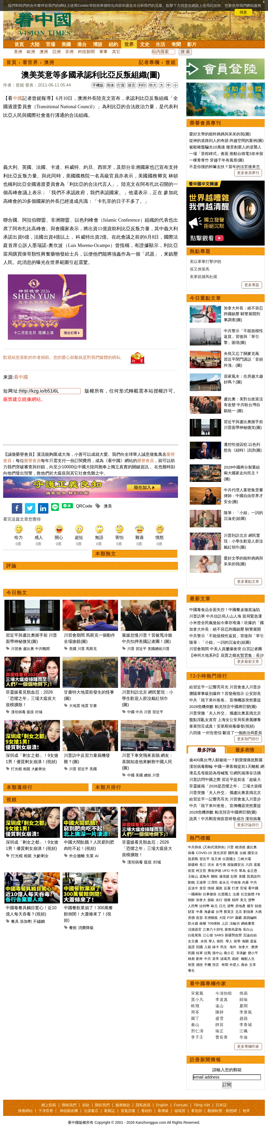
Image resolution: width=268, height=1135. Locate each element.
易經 (236, 959)
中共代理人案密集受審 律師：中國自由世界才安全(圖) (243, 496)
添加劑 (26, 921)
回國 (199, 947)
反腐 (227, 888)
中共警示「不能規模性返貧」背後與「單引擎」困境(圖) (243, 337)
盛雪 (219, 1018)
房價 (191, 918)
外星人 (235, 965)
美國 (66, 44)
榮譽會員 (32, 460)
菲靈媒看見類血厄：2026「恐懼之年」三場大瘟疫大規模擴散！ (31, 698)
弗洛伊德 (214, 871)
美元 (243, 900)
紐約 (113, 44)
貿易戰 (193, 859)
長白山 (248, 929)
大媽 (258, 912)
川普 (81, 649)
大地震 (74, 706)
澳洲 (44, 51)
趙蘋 (243, 1018)
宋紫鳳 (197, 993)
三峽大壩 (244, 859)
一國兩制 (195, 894)
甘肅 (93, 706)
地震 (84, 706)
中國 (18, 98)
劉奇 (199, 959)
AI (97, 856)
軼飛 (195, 1006)
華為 (242, 871)
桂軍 (199, 953)
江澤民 (213, 882)
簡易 (243, 993)
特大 (153, 85)
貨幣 (251, 900)
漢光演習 (220, 853)
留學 (237, 941)
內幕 (245, 882)
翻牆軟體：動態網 (222, 1111)
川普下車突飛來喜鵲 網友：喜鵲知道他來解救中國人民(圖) (147, 761)
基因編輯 (250, 918)
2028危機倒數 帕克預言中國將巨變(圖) (223, 706)
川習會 (16, 649)
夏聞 (243, 1006)
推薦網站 (25, 1111)
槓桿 (235, 900)
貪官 (202, 888)
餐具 (15, 921)
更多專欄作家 (248, 1046)
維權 (202, 923)
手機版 (97, 85)
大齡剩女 (38, 769)
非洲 (69, 51)
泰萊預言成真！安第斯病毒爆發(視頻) (222, 726)
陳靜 (219, 1012)
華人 (212, 941)
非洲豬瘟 (211, 918)
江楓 (243, 1031)
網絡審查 (248, 923)
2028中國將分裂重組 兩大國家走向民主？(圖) (242, 473)
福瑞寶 (179, 1111)
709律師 (214, 923)
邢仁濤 (197, 1031)
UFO (226, 871)
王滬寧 (201, 882)
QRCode (84, 506)
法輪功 (235, 923)
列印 (142, 85)
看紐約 (146, 1111)
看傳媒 (163, 1111)
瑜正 (219, 1031)
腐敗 (219, 888)
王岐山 (193, 876)
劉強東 (248, 912)
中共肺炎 (195, 847)
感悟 (199, 965)
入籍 (207, 947)
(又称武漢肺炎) (214, 847)
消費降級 (86, 927)
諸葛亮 (225, 959)
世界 (129, 44)
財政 (258, 906)
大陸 (35, 44)
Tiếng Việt (201, 1105)
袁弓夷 (221, 865)
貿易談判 (254, 876)
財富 (191, 912)
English (162, 1105)
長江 (202, 865)
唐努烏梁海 (233, 929)
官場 (50, 44)
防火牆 (193, 923)
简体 (110, 85)
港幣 (230, 906)
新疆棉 (193, 865)
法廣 (236, 894)
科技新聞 (86, 51)
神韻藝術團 (69, 1111)
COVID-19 (204, 853)
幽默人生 (248, 959)
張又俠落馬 (199, 269)
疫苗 (191, 871)
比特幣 (204, 906)
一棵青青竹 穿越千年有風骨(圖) (216, 160)
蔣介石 (229, 953)
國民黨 (233, 853)
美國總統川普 (159, 649)
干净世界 (45, 1111)
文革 (252, 965)
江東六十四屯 (213, 929)
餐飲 (73, 927)
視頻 (11, 799)
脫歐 (211, 900)
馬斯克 (91, 649)
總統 (147, 775)
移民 (220, 941)
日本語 (221, 1105)
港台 (82, 44)
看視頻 (196, 1111)
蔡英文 (229, 912)
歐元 (214, 906)
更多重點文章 (248, 581)
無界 (246, 1111)
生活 (160, 44)
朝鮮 (191, 900)
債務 (227, 900)
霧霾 (238, 918)
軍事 (103, 51)
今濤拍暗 (223, 993)
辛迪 (243, 1037)
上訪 (224, 923)
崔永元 (224, 882)
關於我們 (102, 1105)
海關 (245, 941)
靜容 (219, 1024)
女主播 (193, 941)
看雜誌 (109, 1111)
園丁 (195, 1018)
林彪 (191, 959)
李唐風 (245, 1012)
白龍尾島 (195, 935)
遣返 (253, 941)
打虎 (235, 888)
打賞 (121, 85)
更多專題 (251, 285)
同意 (243, 12)
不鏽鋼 (39, 921)
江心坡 (208, 935)
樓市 (250, 906)
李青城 (245, 1024)
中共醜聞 (42, 649)
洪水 (211, 865)
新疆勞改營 (233, 935)
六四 (248, 865)
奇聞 (176, 44)
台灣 (219, 912)
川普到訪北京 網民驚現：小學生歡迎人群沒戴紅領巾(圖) (147, 698)
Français (181, 1105)
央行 (219, 900)
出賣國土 (229, 859)
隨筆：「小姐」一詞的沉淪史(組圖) (220, 642)
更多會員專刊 (248, 173)
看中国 (46, 23)
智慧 (191, 965)
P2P (230, 918)
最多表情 (244, 750)
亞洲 (56, 51)
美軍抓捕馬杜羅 (203, 276)
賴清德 (240, 847)
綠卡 (215, 947)
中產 (199, 912)
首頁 (19, 44)
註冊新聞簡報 (205, 1059)
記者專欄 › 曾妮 (157, 62)
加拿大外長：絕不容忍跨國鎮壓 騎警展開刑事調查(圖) (243, 314)
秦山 (195, 1024)
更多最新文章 (248, 661)
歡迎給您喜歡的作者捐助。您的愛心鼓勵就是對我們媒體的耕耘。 (64, 357)
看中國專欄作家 (208, 983)
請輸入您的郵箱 (227, 1070)
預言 (216, 965)
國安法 (253, 853)
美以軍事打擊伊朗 (205, 261)
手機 (207, 965)
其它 (116, 51)
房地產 (240, 906)
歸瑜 (243, 999)
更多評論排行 (248, 825)
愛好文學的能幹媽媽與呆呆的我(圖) (220, 134)
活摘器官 (195, 929)
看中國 (21, 377)
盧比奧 (28, 649)
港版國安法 (235, 865)
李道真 (221, 999)
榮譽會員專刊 (205, 123)
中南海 (236, 882)
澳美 (108, 506)
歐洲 (31, 51)
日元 (222, 906)
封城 (38, 712)
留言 (131, 85)
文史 (144, 44)
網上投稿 (48, 1105)
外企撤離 (77, 856)
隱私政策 (143, 1105)
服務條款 (122, 1105)
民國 (191, 953)
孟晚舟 (204, 876)
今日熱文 (16, 592)
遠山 (219, 1006)
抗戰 (207, 953)
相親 (26, 769)
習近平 (141, 649)
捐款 (86, 1105)
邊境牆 (224, 876)
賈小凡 (197, 999)
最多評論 (206, 750)
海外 (233, 947)
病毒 (191, 853)
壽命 (244, 965)
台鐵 (242, 853)
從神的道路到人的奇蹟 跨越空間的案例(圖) (226, 140)
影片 (192, 44)
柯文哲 (201, 871)
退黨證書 (128, 1111)
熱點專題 (200, 251)
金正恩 (252, 871)
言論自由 (250, 935)
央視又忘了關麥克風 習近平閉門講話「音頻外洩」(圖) (243, 359)
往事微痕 (209, 894)
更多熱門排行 (248, 739)
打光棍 (16, 769)
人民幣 (193, 906)
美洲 (18, 51)
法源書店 (91, 1111)
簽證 (191, 947)
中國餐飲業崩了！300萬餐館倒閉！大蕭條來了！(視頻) (88, 914)
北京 (238, 912)
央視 (203, 941)
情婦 (211, 888)
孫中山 (217, 953)
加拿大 (201, 900)
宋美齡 (241, 953)
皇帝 (215, 959)
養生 (191, 970)
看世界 (30, 62)
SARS (219, 935)
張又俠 (216, 859)
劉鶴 (191, 882)
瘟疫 (30, 712)
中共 (139, 712)
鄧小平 (253, 953)
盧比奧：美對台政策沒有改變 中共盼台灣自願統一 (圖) (243, 405)
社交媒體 (247, 894)
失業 (90, 856)
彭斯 (234, 876)
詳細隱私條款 (53, 12)
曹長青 (221, 1037)
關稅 (214, 876)
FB (258, 894)
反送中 (193, 888)
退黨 (257, 865)
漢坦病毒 (18, 712)
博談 (97, 44)
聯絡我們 (69, 1105)
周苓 (195, 1012)
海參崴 (209, 912)
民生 (224, 947)
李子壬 (197, 1037)
